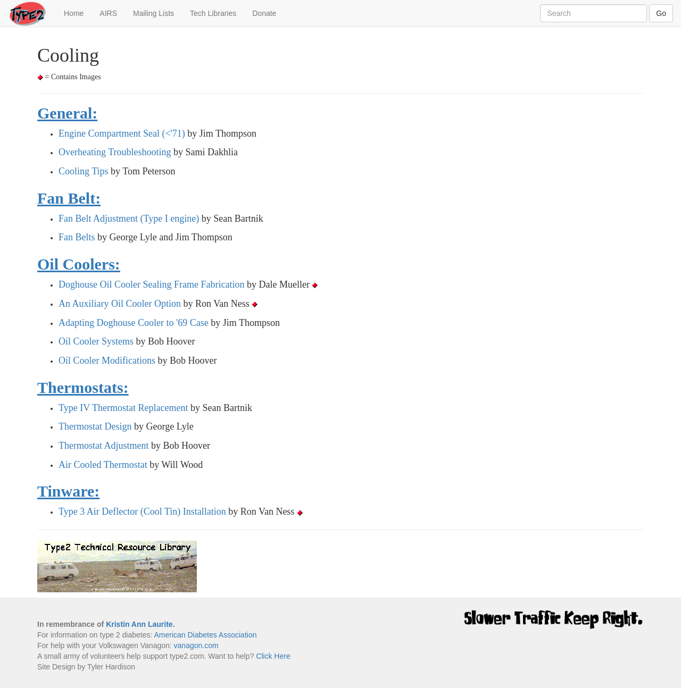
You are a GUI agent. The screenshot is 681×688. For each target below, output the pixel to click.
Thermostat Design (95, 426)
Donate (264, 13)
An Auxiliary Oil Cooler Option (120, 303)
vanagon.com (196, 645)
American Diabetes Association (205, 635)
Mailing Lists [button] (153, 13)
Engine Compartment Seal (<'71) (122, 133)
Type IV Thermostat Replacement (123, 407)
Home (78, 12)
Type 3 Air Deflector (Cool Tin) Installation (142, 511)
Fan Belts (77, 237)
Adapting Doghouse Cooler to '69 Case (134, 322)
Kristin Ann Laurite (139, 624)
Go (661, 13)
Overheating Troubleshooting (115, 152)
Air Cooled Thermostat (103, 464)
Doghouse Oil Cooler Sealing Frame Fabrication (151, 284)
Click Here (273, 656)
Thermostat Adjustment (103, 445)
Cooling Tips (84, 171)
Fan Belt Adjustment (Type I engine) (129, 218)
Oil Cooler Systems (96, 341)
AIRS (108, 13)
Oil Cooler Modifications (107, 360)
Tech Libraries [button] (213, 13)
